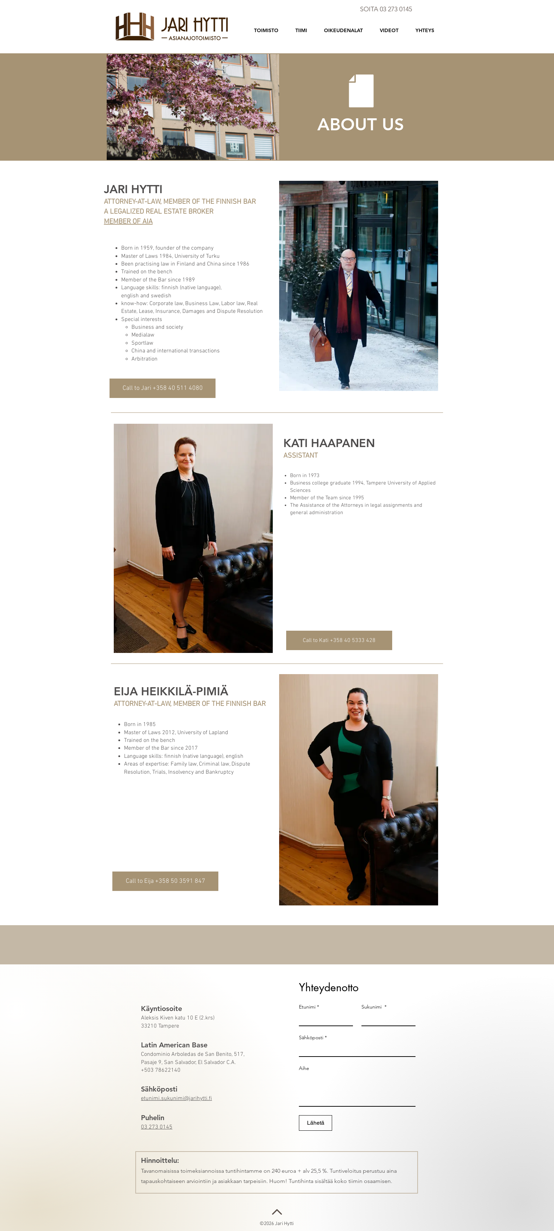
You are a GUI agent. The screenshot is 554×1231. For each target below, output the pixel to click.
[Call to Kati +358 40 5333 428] (339, 640)
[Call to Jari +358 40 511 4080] (163, 388)
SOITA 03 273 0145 (386, 9)
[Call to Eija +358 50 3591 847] (165, 881)
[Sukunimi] (386, 1019)
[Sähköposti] (355, 1049)
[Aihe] (357, 1090)
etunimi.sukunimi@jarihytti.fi (176, 1098)
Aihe (304, 1068)
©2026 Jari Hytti (277, 1224)
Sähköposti (313, 1038)
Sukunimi (374, 1007)
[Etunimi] (324, 1019)
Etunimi (309, 1007)
